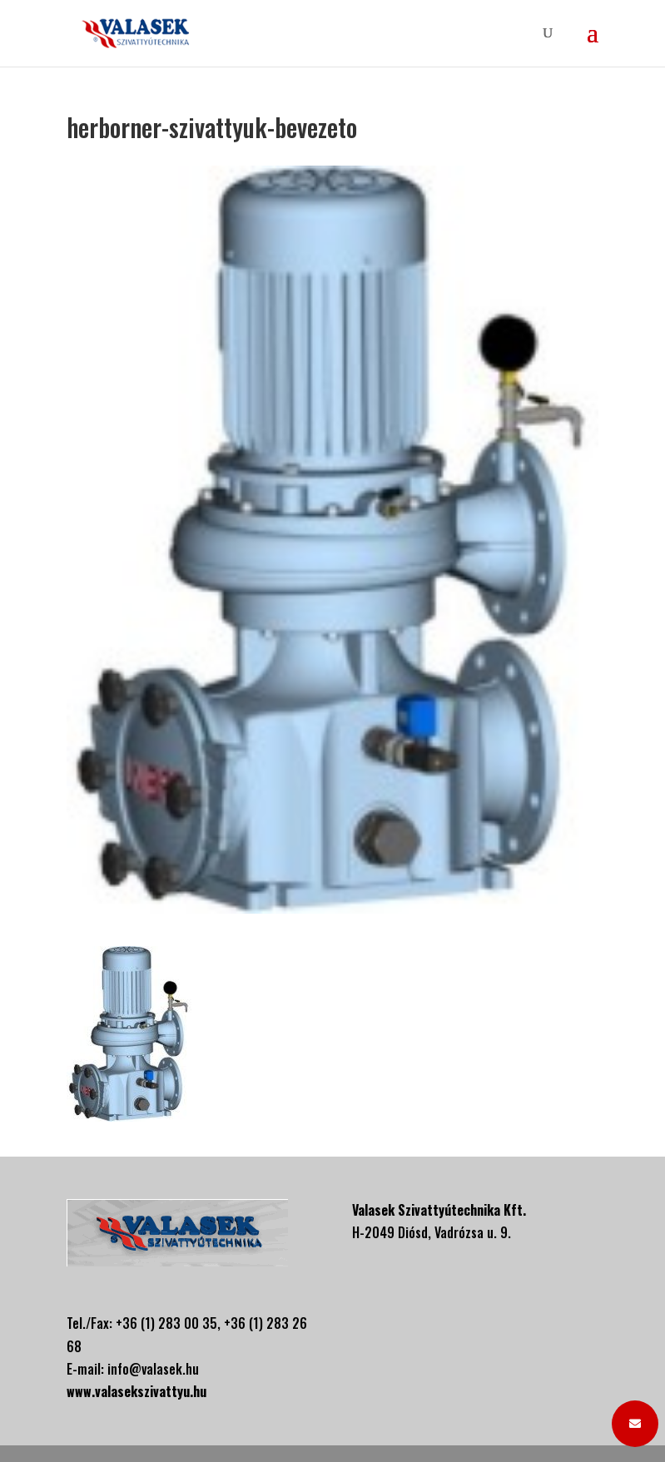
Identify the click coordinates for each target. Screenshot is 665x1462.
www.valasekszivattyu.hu (136, 1391)
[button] (635, 1423)
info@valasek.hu (153, 1369)
